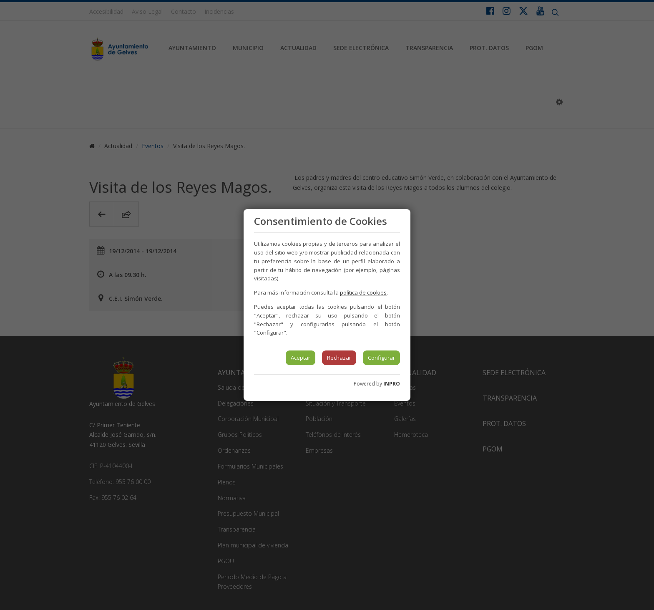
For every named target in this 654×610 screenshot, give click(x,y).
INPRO (391, 383)
